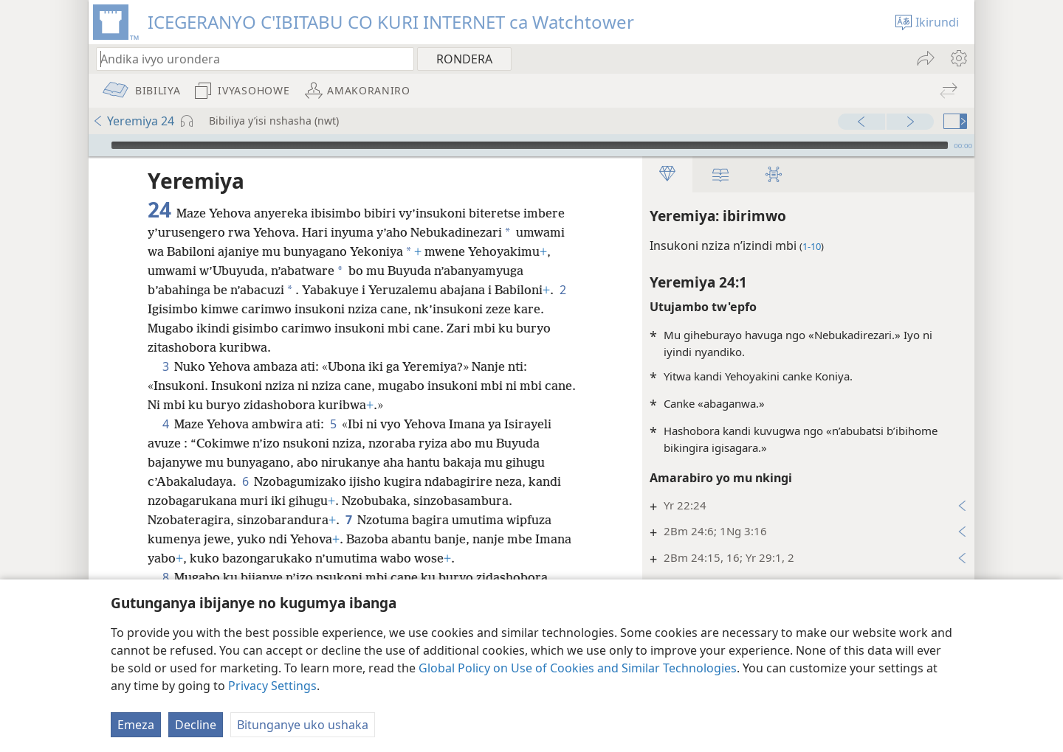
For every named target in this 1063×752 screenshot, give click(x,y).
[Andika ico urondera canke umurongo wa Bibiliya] (248, 58)
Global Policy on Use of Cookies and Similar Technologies (578, 668)
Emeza (135, 725)
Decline (195, 725)
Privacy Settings (272, 686)
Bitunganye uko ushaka (302, 725)
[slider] (529, 145)
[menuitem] (958, 58)
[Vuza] (98, 145)
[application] (531, 145)
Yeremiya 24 (133, 121)
